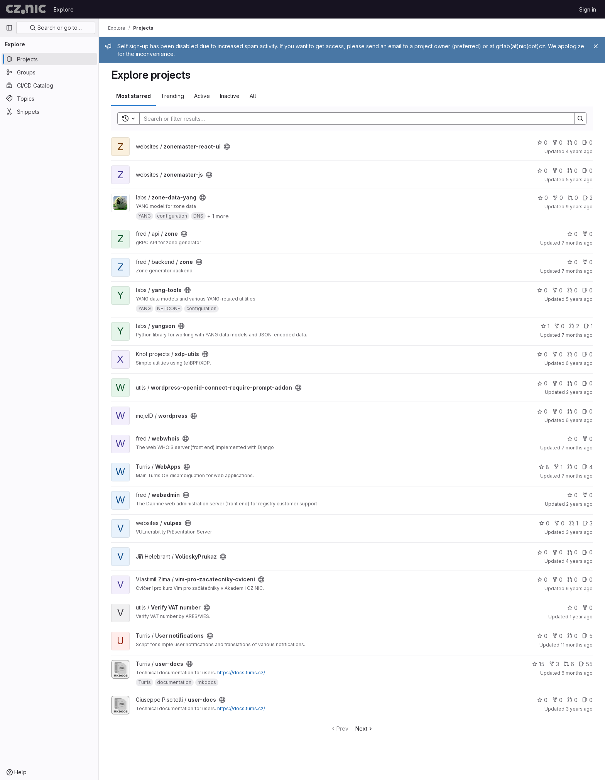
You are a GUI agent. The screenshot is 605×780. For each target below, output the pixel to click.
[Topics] (49, 98)
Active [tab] (202, 96)
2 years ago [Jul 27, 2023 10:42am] (579, 392)
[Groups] (49, 72)
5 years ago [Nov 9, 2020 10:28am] (579, 299)
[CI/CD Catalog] (49, 85)
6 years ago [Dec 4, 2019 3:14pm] (579, 588)
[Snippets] (49, 111)
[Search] (353, 118)
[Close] (595, 46)
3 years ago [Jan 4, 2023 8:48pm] (579, 709)
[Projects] (49, 59)
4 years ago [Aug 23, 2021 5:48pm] (579, 561)
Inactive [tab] (230, 96)
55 (586, 664)
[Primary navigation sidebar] (9, 28)
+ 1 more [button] (218, 216)
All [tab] (253, 96)
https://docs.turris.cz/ (241, 672)
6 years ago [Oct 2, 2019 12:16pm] (579, 363)
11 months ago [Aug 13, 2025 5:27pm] (577, 645)
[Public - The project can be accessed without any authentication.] (227, 147)
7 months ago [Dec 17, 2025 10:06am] (577, 476)
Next (364, 728)
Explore (64, 9)
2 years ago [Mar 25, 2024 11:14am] (579, 504)
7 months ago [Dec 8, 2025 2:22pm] (577, 335)
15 (538, 664)
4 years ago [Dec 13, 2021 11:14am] (579, 151)
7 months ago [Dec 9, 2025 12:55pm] (577, 271)
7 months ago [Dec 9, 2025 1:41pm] (577, 448)
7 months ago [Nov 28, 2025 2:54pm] (577, 243)
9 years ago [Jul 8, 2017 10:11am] (579, 206)
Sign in (587, 9)
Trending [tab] (172, 96)
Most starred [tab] (133, 96)
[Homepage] (25, 9)
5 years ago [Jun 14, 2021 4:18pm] (579, 179)
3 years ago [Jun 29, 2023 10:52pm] (579, 532)
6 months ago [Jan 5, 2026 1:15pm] (577, 673)
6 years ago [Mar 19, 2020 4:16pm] (579, 420)
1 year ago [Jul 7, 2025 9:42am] (581, 617)
